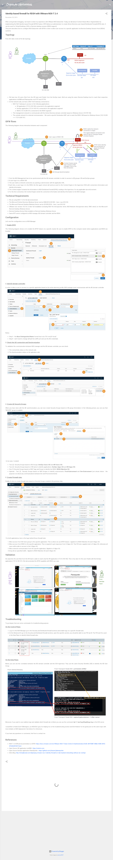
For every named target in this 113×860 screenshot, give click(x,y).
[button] (106, 13)
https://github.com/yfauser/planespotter (51, 750)
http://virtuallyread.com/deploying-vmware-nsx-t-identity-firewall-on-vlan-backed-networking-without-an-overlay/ (51, 753)
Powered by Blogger (56, 851)
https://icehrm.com (38, 748)
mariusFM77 (61, 855)
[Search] (110, 5)
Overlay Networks (19, 4)
